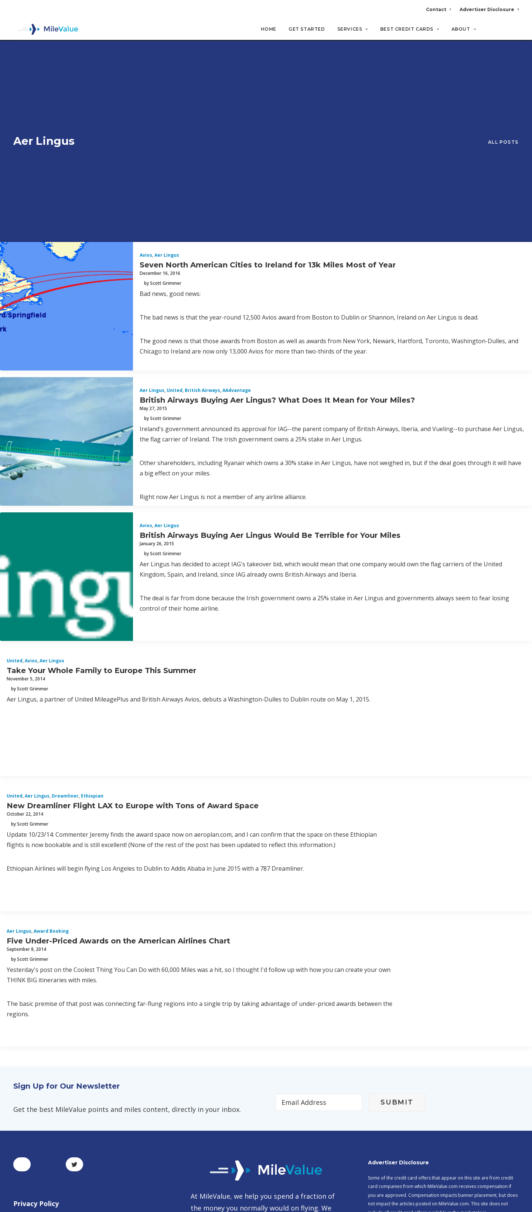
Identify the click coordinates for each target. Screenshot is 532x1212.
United (175, 229)
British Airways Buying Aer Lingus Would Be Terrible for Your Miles (270, 373)
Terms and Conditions (49, 1060)
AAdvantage (236, 229)
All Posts (503, 61)
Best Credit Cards (409, 30)
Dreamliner (65, 634)
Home (268, 30)
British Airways (202, 229)
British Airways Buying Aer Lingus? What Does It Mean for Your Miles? (277, 238)
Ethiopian (92, 634)
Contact (438, 9)
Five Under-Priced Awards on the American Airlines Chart (118, 779)
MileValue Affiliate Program (400, 1154)
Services (352, 30)
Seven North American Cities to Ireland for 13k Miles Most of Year (268, 103)
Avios (146, 94)
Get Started (307, 30)
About (463, 30)
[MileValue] (46, 30)
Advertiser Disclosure (489, 9)
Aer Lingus (166, 94)
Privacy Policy (36, 1042)
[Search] (514, 33)
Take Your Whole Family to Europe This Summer (101, 508)
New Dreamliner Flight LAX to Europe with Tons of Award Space (133, 643)
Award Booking (51, 770)
